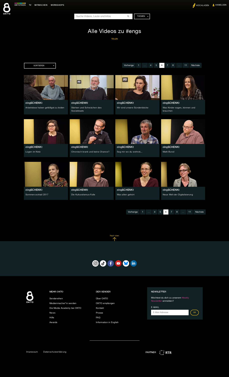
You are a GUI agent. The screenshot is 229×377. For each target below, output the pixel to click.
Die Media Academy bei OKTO (65, 308)
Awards (53, 322)
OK (194, 312)
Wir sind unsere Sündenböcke (132, 108)
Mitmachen (41, 5)
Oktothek (20, 5)
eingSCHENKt (33, 102)
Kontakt (100, 308)
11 (185, 65)
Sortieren (44, 66)
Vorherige (129, 65)
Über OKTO (102, 298)
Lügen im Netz (33, 152)
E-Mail (155, 307)
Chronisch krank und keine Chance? (90, 152)
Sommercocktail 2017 (36, 194)
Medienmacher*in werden (62, 303)
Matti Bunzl (168, 152)
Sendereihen (56, 298)
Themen (142, 16)
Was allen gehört (125, 194)
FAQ (98, 317)
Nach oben (114, 238)
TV (31, 5)
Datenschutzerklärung (54, 352)
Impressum (32, 352)
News (52, 313)
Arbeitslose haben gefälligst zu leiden (44, 108)
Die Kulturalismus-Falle (83, 194)
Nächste (195, 65)
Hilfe (51, 317)
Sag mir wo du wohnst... (129, 152)
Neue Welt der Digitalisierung (178, 194)
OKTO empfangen (105, 303)
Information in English (107, 322)
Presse (99, 313)
